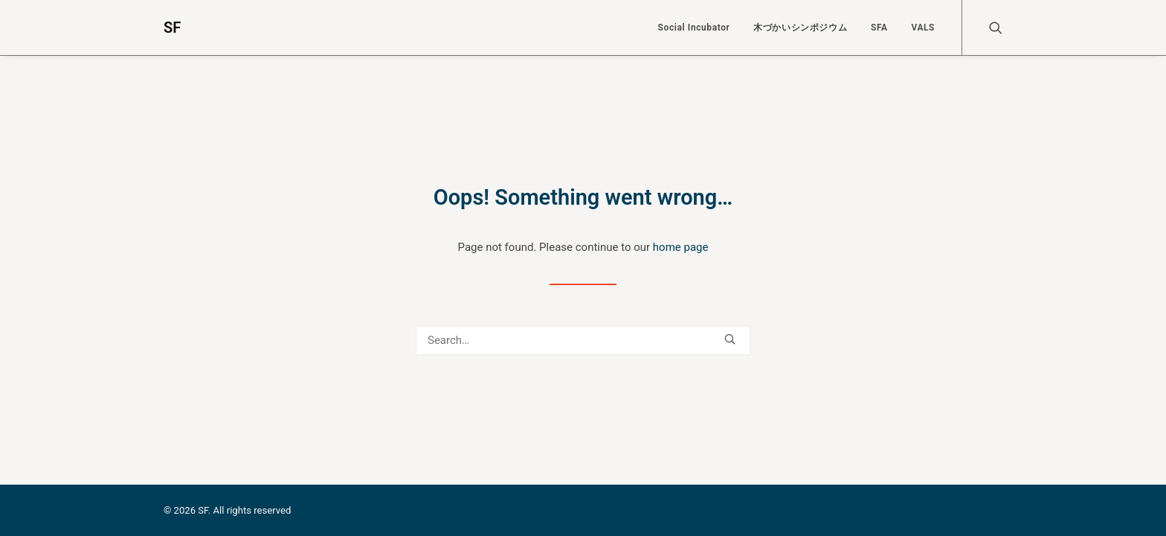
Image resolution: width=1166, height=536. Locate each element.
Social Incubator (694, 27)
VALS (923, 27)
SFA (879, 27)
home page (681, 247)
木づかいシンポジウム (800, 27)
